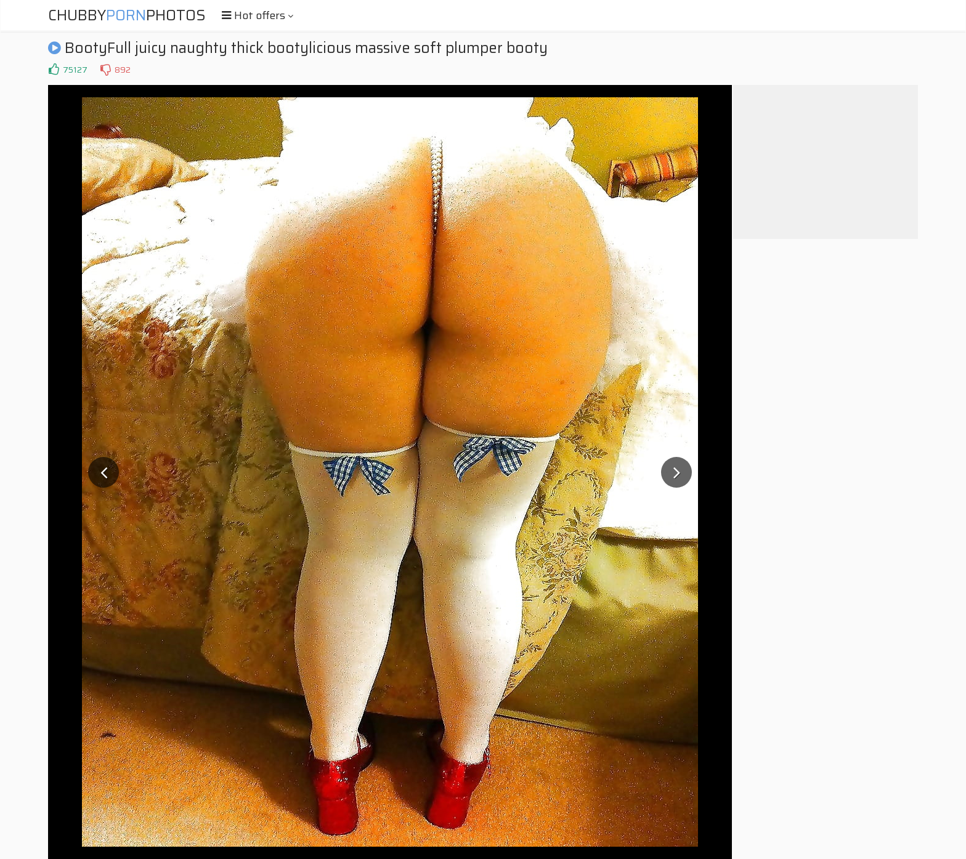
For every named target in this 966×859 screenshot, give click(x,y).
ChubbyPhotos (127, 15)
